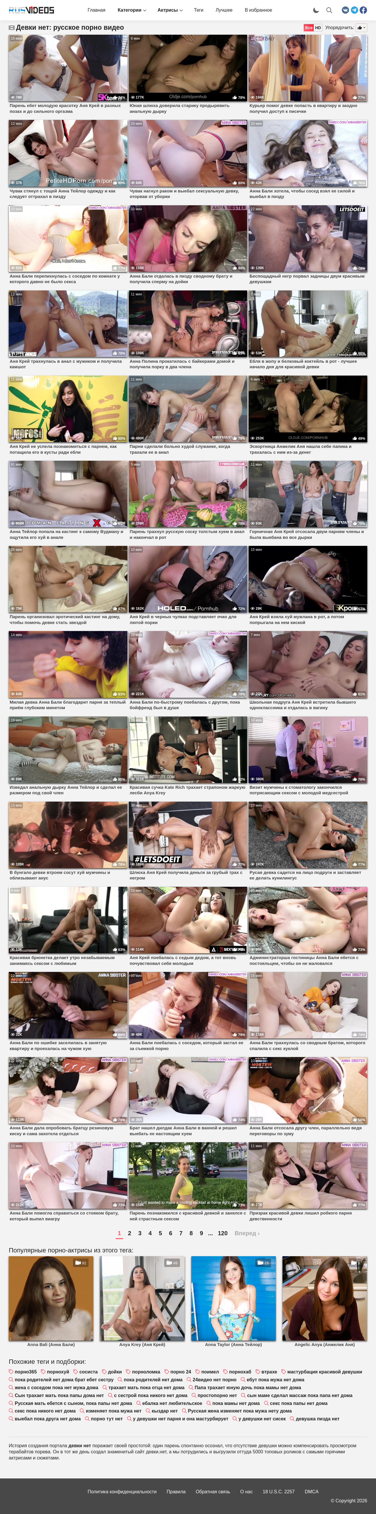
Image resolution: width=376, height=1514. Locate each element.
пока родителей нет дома (153, 1379)
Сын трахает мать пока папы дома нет (59, 1395)
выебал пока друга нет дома (48, 1418)
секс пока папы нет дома (299, 1403)
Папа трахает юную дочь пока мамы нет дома (248, 1387)
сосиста (88, 1371)
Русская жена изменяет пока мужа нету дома (240, 1410)
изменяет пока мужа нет (114, 1410)
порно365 (26, 1371)
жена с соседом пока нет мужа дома (56, 1387)
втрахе (269, 1371)
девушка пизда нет (317, 1418)
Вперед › (247, 1233)
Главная (96, 10)
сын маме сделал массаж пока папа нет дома (299, 1395)
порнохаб (240, 1371)
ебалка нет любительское (172, 1403)
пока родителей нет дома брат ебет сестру (64, 1379)
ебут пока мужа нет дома (275, 1379)
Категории (129, 10)
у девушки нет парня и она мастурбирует (180, 1418)
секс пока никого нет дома (45, 1410)
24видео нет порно (215, 1379)
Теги (199, 10)
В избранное (258, 10)
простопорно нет (217, 1395)
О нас (246, 1491)
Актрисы (167, 10)
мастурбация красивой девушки (324, 1371)
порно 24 (180, 1371)
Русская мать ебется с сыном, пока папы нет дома (73, 1403)
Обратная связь (213, 1491)
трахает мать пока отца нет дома (146, 1387)
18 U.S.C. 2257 (278, 1491)
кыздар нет (165, 1410)
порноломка (146, 1371)
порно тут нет (107, 1418)
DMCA (311, 1491)
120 (223, 1233)
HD (318, 27)
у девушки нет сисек (262, 1418)
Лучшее (224, 10)
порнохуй (58, 1371)
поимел (210, 1371)
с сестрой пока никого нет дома (151, 1395)
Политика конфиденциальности (122, 1491)
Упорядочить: (339, 27)
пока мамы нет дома (236, 1403)
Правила (176, 1491)
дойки (115, 1371)
